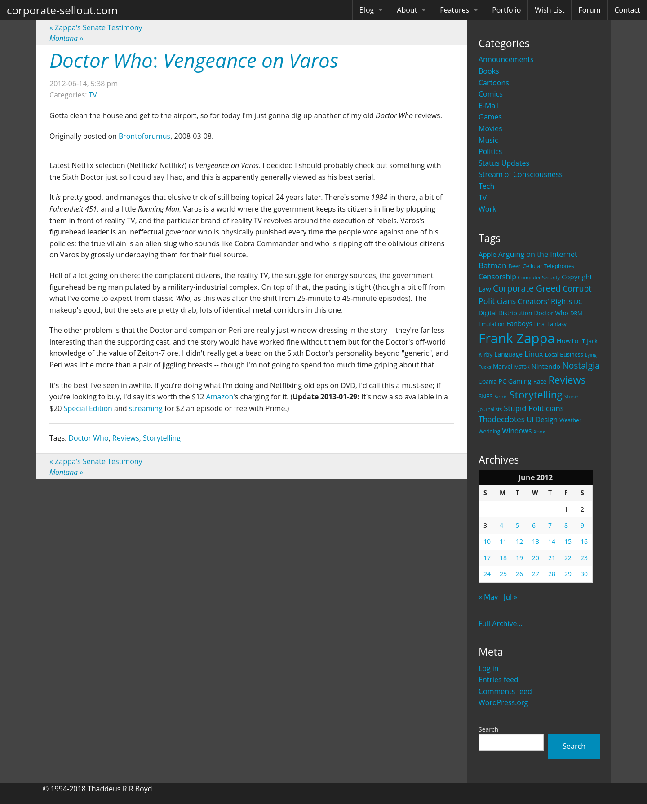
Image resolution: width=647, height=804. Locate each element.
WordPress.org (503, 702)
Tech (486, 186)
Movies (490, 128)
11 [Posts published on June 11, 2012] (503, 541)
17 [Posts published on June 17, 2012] (487, 557)
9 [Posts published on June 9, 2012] (582, 525)
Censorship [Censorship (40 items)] (497, 277)
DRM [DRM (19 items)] (576, 313)
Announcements (506, 59)
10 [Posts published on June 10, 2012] (487, 541)
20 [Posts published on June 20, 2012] (535, 557)
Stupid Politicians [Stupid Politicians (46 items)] (534, 408)
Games (490, 117)
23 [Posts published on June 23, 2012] (584, 557)
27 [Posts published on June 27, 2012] (535, 574)
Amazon (220, 397)
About (407, 10)
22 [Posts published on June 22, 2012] (568, 557)
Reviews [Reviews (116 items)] (566, 379)
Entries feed (498, 680)
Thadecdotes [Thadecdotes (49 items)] (502, 419)
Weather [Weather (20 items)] (570, 420)
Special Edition (88, 408)
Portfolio (506, 10)
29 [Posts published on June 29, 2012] (568, 574)
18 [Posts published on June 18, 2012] (503, 557)
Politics (490, 151)
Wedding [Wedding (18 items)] (489, 431)
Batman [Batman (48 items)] (492, 265)
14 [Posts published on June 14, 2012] (551, 541)
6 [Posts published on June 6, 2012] (534, 525)
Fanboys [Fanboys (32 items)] (519, 323)
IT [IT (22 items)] (583, 341)
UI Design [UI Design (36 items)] (542, 419)
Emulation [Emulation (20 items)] (492, 324)
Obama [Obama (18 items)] (487, 381)
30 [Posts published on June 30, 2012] (584, 574)
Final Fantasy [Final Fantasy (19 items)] (550, 324)
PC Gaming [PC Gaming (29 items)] (514, 381)
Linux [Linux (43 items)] (533, 354)
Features (454, 10)
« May (488, 597)
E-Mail (489, 105)
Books (489, 71)
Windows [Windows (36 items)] (517, 431)
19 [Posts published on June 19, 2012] (519, 557)
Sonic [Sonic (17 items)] (500, 396)
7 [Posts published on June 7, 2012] (550, 525)
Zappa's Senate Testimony (95, 27)
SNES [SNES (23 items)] (485, 396)
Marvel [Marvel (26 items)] (503, 366)
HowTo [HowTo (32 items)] (568, 340)
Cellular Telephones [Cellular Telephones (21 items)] (548, 266)
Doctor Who (88, 438)
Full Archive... (501, 623)
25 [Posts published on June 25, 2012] (503, 574)
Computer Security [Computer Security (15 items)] (539, 277)
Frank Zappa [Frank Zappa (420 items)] (517, 338)
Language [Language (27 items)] (508, 354)
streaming (146, 408)
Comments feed (505, 691)
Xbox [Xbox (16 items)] (539, 431)
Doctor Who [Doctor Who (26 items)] (551, 313)
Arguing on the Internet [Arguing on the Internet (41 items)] (537, 254)
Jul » (510, 597)
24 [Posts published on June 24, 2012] (487, 574)
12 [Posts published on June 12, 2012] (519, 541)
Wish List (549, 10)
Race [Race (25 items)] (540, 381)
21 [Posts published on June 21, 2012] (551, 557)
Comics (491, 94)
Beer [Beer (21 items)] (515, 266)
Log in (489, 668)
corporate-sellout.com (62, 10)
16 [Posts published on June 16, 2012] (584, 541)
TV (483, 198)
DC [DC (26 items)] (578, 301)
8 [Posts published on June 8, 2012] (566, 525)
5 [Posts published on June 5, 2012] (517, 525)
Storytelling (162, 438)
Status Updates (504, 163)
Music (488, 140)
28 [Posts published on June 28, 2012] (551, 574)
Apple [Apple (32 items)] (487, 254)
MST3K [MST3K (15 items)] (522, 367)
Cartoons (494, 83)
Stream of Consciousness (521, 174)
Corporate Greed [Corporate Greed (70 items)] (527, 288)
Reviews (125, 438)
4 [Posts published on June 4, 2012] (501, 525)
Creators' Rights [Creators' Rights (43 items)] (545, 301)
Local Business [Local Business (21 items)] (564, 354)
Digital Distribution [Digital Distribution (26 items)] (505, 313)
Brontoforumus (144, 136)
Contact (627, 10)
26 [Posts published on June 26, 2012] (519, 574)
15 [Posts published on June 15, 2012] (568, 541)
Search (488, 729)
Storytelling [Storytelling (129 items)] (536, 395)
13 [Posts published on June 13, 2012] (535, 541)
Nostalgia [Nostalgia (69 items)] (580, 365)
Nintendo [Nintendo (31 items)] (546, 366)
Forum (589, 10)
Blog (366, 10)
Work (487, 209)
